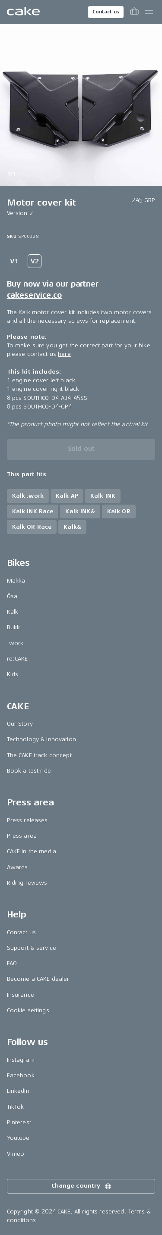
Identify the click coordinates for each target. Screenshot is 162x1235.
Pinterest (19, 1122)
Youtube (18, 1138)
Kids (13, 674)
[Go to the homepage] (23, 12)
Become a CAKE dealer (38, 979)
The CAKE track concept (39, 755)
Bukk (13, 627)
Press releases (27, 820)
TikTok (15, 1107)
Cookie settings (28, 1010)
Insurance (20, 995)
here (64, 354)
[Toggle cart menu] (134, 12)
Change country (81, 1186)
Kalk (13, 611)
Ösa (12, 596)
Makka (16, 580)
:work (15, 643)
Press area (22, 836)
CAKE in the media (31, 851)
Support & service (31, 948)
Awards (17, 867)
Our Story (20, 723)
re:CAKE (17, 658)
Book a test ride (29, 770)
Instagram (21, 1060)
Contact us (105, 12)
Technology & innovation (41, 739)
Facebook (21, 1075)
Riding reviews (27, 882)
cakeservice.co (34, 295)
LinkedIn (18, 1091)
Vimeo (16, 1154)
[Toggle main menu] (149, 12)
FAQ (12, 963)
